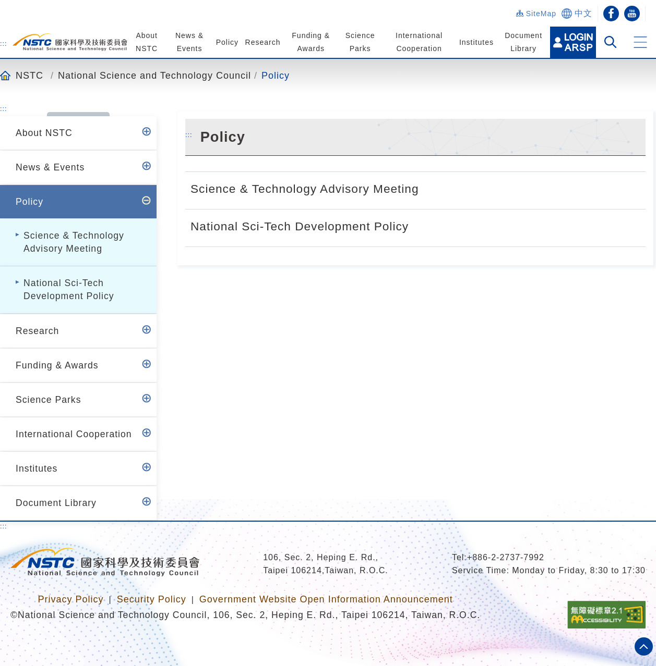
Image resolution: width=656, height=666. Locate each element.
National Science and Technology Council (154, 75)
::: (3, 43)
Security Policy (151, 599)
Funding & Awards (57, 365)
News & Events (50, 167)
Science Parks (48, 399)
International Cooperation (74, 434)
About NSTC (44, 133)
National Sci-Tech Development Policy (68, 289)
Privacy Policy (70, 599)
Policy (226, 42)
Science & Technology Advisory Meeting (73, 242)
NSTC (29, 75)
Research (262, 42)
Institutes (474, 42)
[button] (640, 42)
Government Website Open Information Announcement (326, 599)
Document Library (56, 503)
